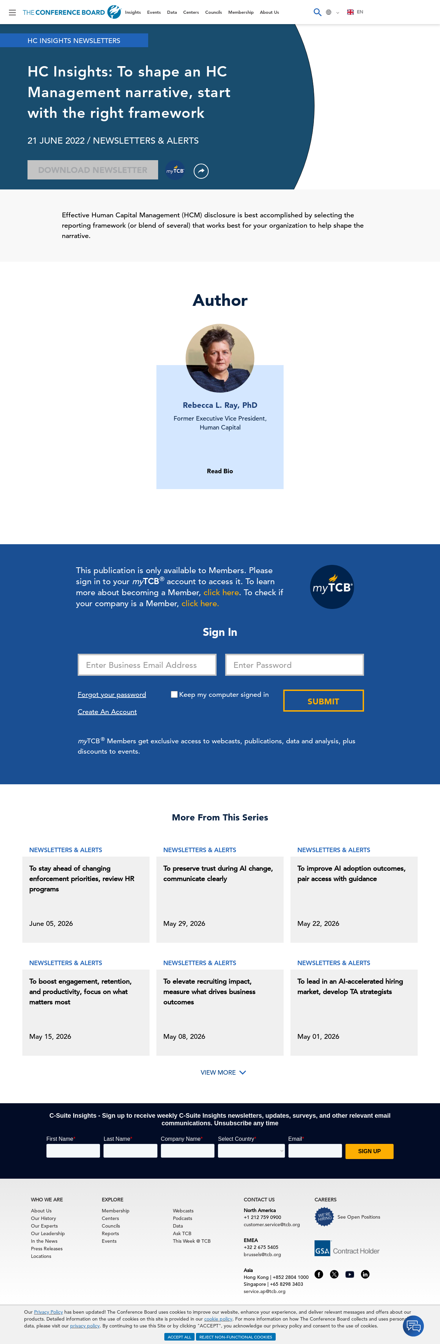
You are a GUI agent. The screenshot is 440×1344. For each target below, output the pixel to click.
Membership (241, 12)
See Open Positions (359, 1217)
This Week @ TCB (192, 1241)
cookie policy (218, 1319)
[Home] (72, 12)
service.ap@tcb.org (265, 1291)
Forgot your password (112, 694)
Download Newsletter (92, 170)
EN (355, 11)
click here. (200, 603)
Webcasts (183, 1211)
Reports (110, 1233)
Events (154, 12)
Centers (191, 12)
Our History (43, 1218)
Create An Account (107, 711)
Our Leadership (48, 1233)
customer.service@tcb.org (272, 1224)
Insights (133, 12)
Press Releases (47, 1248)
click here (221, 592)
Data (172, 12)
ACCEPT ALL (179, 1337)
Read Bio (220, 471)
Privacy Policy (48, 1312)
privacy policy (85, 1326)
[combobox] (355, 12)
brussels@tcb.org (262, 1254)
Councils (213, 12)
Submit (323, 701)
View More (218, 1072)
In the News (44, 1241)
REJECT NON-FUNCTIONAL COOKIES (235, 1337)
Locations (41, 1256)
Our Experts (44, 1226)
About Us (269, 12)
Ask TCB (182, 1233)
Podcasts (182, 1218)
